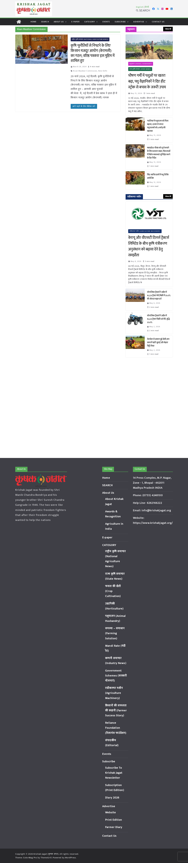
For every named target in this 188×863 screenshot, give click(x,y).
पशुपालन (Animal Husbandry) (140, 64)
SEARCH (45, 21)
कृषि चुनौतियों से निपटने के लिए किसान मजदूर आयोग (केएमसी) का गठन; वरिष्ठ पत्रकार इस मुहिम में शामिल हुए (92, 53)
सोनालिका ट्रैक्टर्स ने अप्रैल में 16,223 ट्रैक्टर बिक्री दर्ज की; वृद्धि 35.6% (158, 319)
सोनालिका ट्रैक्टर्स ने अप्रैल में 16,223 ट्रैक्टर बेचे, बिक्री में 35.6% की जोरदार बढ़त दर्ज (159, 295)
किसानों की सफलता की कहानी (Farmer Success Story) (116, 710)
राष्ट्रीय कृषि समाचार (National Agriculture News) (90, 39)
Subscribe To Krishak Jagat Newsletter (113, 773)
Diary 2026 (112, 797)
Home (33, 21)
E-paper (75, 21)
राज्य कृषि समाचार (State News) (140, 69)
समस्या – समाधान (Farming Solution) (115, 633)
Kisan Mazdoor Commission (85, 70)
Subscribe (120, 21)
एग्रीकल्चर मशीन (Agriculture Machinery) (144, 231)
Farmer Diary (113, 827)
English (139, 7)
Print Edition (113, 820)
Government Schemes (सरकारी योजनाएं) (116, 675)
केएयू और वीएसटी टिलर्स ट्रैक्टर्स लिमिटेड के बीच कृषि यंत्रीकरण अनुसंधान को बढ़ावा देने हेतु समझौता (148, 246)
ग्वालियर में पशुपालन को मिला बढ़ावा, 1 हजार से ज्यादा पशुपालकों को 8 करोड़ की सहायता (157, 126)
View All (168, 29)
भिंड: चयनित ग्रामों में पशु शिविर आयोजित (158, 176)
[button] (65, 22)
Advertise (138, 21)
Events (106, 21)
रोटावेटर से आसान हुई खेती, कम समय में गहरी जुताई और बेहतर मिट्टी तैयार (158, 342)
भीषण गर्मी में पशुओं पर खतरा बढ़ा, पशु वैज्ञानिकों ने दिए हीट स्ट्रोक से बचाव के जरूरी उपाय (147, 81)
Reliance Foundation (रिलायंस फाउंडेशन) (115, 728)
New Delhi (102, 70)
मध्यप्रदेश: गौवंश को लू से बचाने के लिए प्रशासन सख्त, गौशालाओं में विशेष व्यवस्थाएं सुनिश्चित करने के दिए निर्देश (158, 153)
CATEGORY (89, 21)
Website (110, 812)
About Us (59, 21)
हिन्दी (147, 7)
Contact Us (158, 21)
